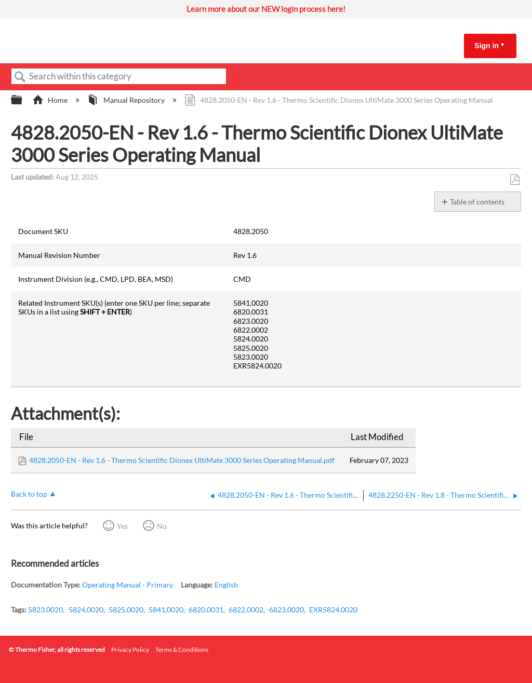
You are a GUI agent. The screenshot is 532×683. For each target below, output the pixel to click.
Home (50, 99)
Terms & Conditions (181, 649)
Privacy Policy (130, 649)
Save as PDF (515, 179)
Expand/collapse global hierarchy (23, 100)
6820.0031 (206, 609)
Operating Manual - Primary (127, 584)
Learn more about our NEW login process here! (266, 8)
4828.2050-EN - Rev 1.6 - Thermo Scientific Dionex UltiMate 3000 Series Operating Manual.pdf (182, 460)
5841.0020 (166, 609)
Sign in (486, 46)
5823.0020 (45, 609)
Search (20, 77)
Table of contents (477, 201)
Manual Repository (126, 99)
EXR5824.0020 (333, 609)
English (226, 584)
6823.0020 (286, 609)
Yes (122, 526)
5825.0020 (126, 609)
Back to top (29, 493)
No (162, 526)
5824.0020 (86, 609)
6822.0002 (246, 609)
